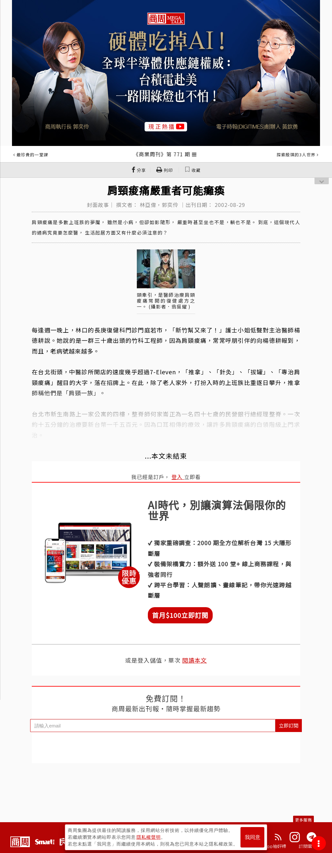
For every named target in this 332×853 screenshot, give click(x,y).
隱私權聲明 (148, 837)
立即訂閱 (288, 725)
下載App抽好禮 (271, 846)
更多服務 (303, 820)
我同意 (252, 837)
